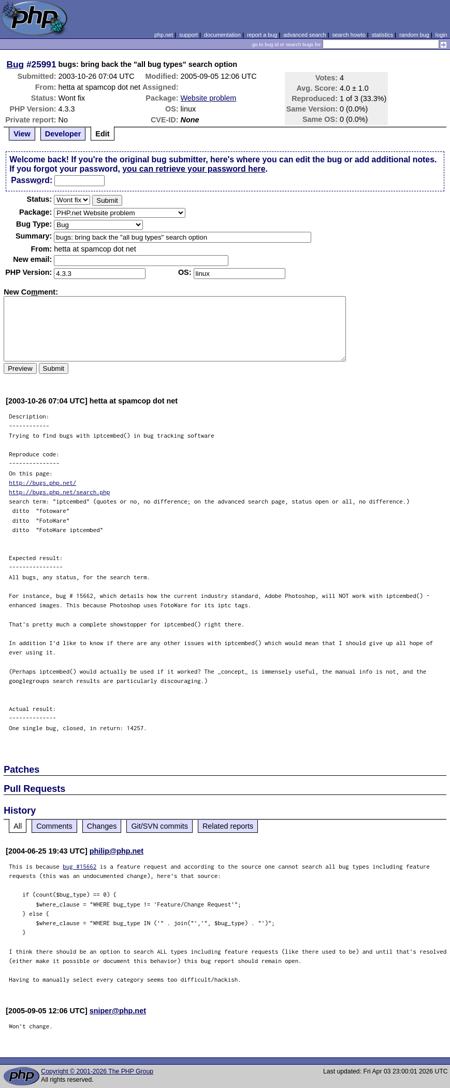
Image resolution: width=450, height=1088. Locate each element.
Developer (63, 134)
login (441, 35)
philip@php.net (116, 851)
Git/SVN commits (159, 826)
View (22, 134)
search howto (348, 35)
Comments (54, 826)
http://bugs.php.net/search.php (59, 492)
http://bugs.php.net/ (42, 482)
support (188, 35)
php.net (163, 35)
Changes (102, 826)
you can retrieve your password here (193, 168)
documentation (222, 35)
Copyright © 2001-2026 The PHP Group (97, 1071)
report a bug (262, 35)
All (17, 826)
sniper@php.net (118, 1011)
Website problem (209, 98)
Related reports (227, 826)
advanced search (304, 35)
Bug (15, 64)
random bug (414, 35)
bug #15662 (79, 866)
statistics (382, 35)
